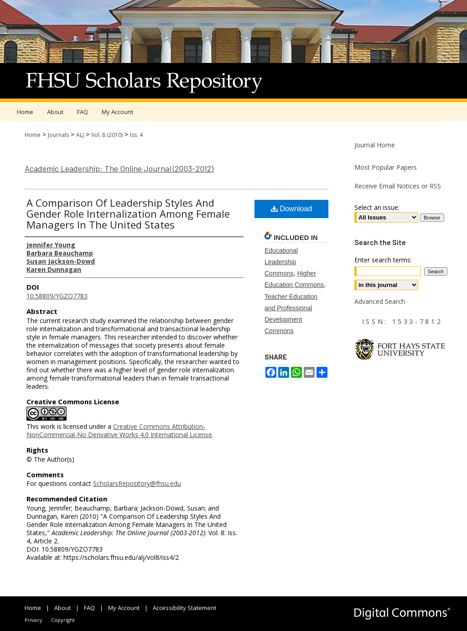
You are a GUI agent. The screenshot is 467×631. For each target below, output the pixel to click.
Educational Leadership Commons (281, 262)
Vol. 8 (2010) (107, 135)
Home (33, 135)
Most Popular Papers (385, 167)
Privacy (33, 619)
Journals (58, 135)
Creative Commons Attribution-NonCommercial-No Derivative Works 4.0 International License (119, 430)
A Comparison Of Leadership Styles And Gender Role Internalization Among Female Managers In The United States (128, 213)
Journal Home (374, 145)
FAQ (89, 608)
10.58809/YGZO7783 (57, 296)
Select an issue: (377, 207)
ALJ (80, 135)
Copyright (63, 619)
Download (291, 209)
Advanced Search (379, 301)
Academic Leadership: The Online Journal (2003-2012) (119, 168)
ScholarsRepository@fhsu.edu (137, 483)
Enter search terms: (383, 260)
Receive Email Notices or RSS (397, 186)
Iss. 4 (136, 135)
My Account (124, 608)
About (62, 608)
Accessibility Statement (184, 608)
